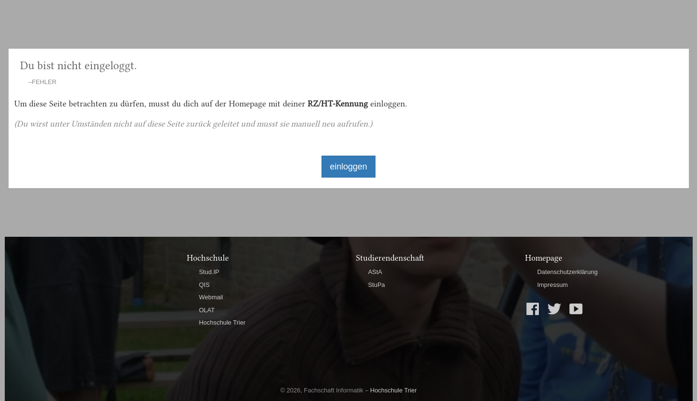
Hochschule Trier (222, 322)
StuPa (376, 284)
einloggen (348, 166)
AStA (375, 271)
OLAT (206, 310)
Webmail (211, 297)
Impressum (552, 284)
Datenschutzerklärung (567, 271)
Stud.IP (209, 271)
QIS (204, 284)
